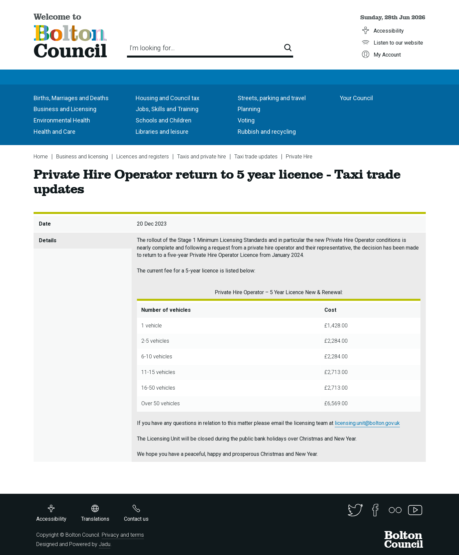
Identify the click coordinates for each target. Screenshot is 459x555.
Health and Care (54, 131)
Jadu (104, 544)
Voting (246, 120)
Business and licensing (82, 156)
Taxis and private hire (201, 156)
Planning (249, 108)
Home (41, 156)
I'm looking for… (152, 48)
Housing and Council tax (167, 97)
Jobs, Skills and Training (167, 108)
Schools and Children (163, 120)
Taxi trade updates (256, 156)
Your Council (356, 97)
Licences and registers (142, 156)
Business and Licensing (65, 108)
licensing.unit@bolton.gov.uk (367, 423)
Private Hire (299, 156)
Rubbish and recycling (267, 131)
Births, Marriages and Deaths (71, 97)
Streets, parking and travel (272, 97)
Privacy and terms (123, 535)
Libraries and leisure (162, 131)
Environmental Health (62, 120)
